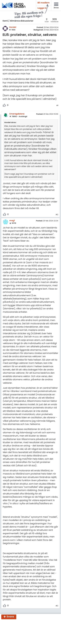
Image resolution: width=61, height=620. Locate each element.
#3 (57, 606)
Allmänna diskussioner (21, 21)
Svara (10, 617)
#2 (57, 215)
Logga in (42, 8)
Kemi (5, 21)
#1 (57, 105)
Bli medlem (44, 2)
